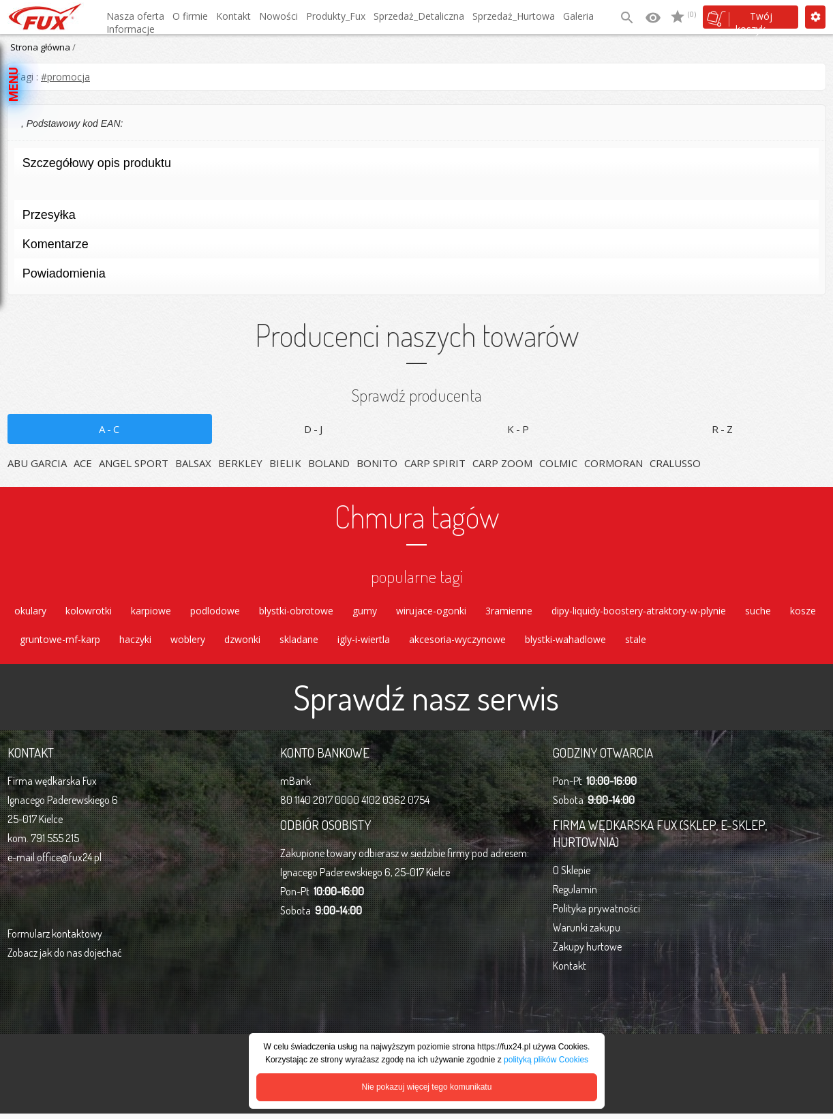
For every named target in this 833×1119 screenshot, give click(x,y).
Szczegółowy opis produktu (412, 166)
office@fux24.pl (69, 862)
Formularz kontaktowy (54, 939)
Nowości (278, 16)
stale (635, 643)
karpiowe (151, 612)
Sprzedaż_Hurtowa (513, 16)
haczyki (135, 643)
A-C (110, 429)
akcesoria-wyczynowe (457, 643)
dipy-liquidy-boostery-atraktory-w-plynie (638, 612)
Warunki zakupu (586, 933)
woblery (187, 643)
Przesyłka (412, 218)
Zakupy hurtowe (587, 952)
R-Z (723, 429)
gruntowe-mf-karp (60, 643)
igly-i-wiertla (363, 643)
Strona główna (40, 47)
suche (758, 612)
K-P (519, 429)
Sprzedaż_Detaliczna (419, 16)
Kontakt (233, 16)
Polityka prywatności (596, 914)
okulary (30, 612)
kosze (803, 612)
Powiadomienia (412, 277)
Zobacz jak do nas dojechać (64, 958)
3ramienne (508, 612)
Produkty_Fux (335, 16)
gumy (364, 612)
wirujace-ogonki (431, 612)
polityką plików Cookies (546, 1059)
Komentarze (412, 247)
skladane (298, 643)
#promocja (65, 76)
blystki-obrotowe (296, 612)
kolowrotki (88, 612)
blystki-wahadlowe (565, 643)
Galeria (578, 16)
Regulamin (575, 894)
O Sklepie (571, 875)
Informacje (130, 29)
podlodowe (215, 612)
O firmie (190, 16)
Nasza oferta (135, 16)
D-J (314, 429)
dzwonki (242, 643)
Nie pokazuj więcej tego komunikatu (427, 1087)
